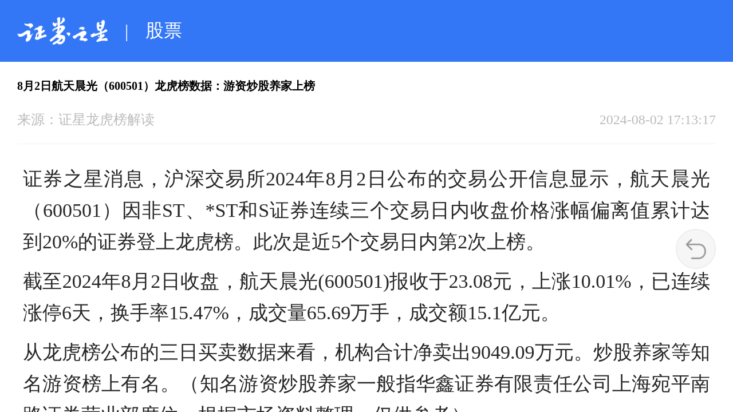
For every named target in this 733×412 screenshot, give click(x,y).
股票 (163, 30)
